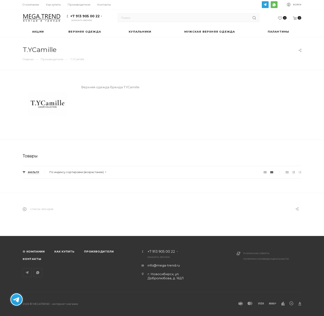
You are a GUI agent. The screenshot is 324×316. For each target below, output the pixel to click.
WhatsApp (274, 4)
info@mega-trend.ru (164, 265)
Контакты (32, 259)
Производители (99, 251)
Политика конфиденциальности (266, 259)
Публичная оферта (256, 253)
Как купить (64, 251)
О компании (34, 251)
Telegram (265, 4)
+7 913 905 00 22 (85, 16)
